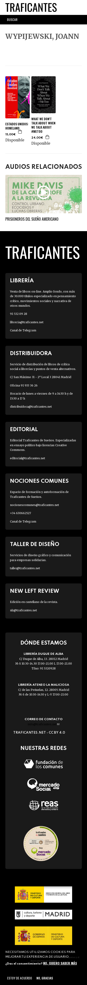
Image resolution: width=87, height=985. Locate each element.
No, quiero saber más (60, 963)
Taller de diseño (34, 544)
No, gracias (44, 977)
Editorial (24, 429)
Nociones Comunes (39, 481)
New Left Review (34, 591)
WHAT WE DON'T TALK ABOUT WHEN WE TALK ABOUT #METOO (43, 125)
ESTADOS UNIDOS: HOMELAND (17, 126)
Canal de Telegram (23, 330)
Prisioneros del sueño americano (31, 219)
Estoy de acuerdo (19, 977)
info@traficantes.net (43, 724)
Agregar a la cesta (20, 132)
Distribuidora (31, 353)
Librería (22, 280)
